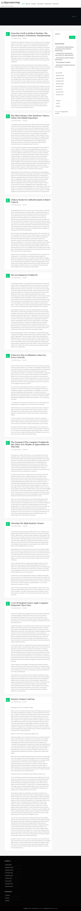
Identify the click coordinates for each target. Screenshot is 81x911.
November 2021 (60, 94)
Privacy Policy (47, 3)
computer (58, 100)
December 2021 (59, 92)
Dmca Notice (40, 3)
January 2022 (59, 89)
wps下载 (57, 113)
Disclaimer (33, 3)
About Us (28, 3)
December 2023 (59, 81)
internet (58, 103)
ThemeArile (55, 908)
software (25, 38)
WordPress (39, 908)
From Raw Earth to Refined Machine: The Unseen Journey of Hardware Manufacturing (30, 34)
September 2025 (60, 75)
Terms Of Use (55, 3)
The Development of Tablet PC (63, 62)
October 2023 (59, 86)
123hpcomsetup (10, 2)
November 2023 (60, 83)
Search (57, 34)
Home (23, 3)
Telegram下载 (64, 111)
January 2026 (59, 73)
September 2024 (60, 78)
